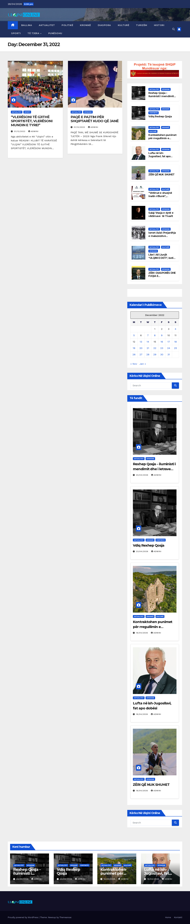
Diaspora (104, 25)
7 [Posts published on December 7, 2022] (148, 335)
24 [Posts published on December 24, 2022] (168, 348)
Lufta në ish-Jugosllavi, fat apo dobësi (159, 156)
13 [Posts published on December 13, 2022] (141, 341)
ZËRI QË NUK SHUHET (161, 174)
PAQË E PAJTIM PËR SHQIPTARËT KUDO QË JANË (95, 119)
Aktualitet (47, 25)
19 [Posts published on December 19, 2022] (134, 348)
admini (33, 131)
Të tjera (33, 33)
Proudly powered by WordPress (23, 917)
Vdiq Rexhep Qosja (160, 116)
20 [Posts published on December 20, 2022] (140, 348)
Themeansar (65, 917)
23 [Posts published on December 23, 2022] (161, 348)
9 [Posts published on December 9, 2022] (162, 335)
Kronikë (85, 25)
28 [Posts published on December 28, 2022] (147, 354)
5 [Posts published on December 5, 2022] (134, 335)
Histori (159, 25)
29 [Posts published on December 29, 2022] (154, 354)
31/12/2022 (20, 131)
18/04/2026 (142, 633)
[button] (173, 29)
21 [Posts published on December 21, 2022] (148, 348)
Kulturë (123, 25)
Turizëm (141, 25)
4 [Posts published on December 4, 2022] (175, 328)
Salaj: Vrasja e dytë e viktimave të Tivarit (160, 214)
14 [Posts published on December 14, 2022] (148, 341)
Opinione (88, 112)
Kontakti (178, 917)
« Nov (133, 363)
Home (168, 917)
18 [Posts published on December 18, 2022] (175, 341)
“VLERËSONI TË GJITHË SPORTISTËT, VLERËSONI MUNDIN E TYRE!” (31, 121)
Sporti (16, 33)
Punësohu (55, 33)
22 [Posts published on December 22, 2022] (154, 348)
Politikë (67, 25)
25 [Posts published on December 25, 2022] (175, 348)
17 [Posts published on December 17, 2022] (168, 341)
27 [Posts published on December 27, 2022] (141, 354)
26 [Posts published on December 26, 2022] (134, 354)
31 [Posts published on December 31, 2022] (168, 354)
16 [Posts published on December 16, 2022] (162, 341)
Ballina (26, 25)
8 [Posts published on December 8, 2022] (155, 335)
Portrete (153, 113)
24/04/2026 (142, 475)
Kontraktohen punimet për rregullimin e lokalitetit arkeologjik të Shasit (162, 140)
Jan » (143, 363)
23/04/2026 (142, 551)
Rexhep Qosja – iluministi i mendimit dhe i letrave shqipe (161, 96)
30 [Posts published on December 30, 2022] (161, 354)
